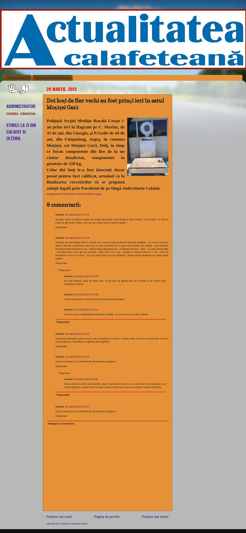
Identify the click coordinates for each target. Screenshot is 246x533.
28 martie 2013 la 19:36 (77, 357)
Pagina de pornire (18, 77)
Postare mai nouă (59, 517)
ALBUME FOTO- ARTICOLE (52, 77)
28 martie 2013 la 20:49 (86, 379)
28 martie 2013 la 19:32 (77, 334)
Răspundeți (61, 227)
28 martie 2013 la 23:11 (86, 309)
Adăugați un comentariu (61, 423)
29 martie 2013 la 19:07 (77, 406)
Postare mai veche (155, 517)
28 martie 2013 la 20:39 (86, 294)
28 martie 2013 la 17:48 (86, 276)
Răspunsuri (65, 270)
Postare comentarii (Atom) (74, 523)
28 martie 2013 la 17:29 (77, 238)
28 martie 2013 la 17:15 (77, 214)
